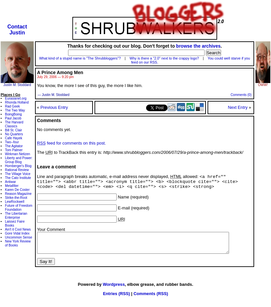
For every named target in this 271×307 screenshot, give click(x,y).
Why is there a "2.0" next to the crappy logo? (164, 58)
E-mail (124, 210)
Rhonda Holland (17, 102)
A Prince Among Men (60, 72)
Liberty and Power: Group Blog (18, 160)
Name (123, 199)
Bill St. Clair (13, 130)
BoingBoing (13, 114)
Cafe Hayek (13, 138)
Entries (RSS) (116, 300)
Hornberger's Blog (18, 166)
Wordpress (114, 290)
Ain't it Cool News (18, 229)
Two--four (12, 142)
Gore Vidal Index (17, 233)
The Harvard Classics (14, 124)
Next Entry (238, 107)
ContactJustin (17, 29)
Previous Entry (54, 107)
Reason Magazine (18, 194)
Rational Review (17, 170)
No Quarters (14, 134)
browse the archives (198, 46)
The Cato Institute (18, 178)
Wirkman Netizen (17, 154)
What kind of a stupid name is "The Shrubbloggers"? (80, 58)
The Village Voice (17, 174)
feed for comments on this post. (71, 143)
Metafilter (12, 186)
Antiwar (10, 182)
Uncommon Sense (18, 237)
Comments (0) (241, 95)
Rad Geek (12, 106)
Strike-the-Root (16, 197)
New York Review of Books (18, 243)
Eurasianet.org (15, 98)
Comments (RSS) (151, 300)
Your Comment (51, 232)
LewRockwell (14, 201)
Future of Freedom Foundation (18, 207)
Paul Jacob (13, 118)
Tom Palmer (13, 150)
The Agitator (14, 146)
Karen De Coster (17, 190)
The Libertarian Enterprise (16, 215)
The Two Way (15, 110)
